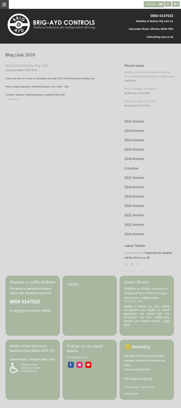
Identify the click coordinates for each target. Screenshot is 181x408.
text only (150, 4)
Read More (74, 284)
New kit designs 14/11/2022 (141, 101)
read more (13, 99)
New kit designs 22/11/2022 (141, 88)
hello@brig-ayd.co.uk (160, 36)
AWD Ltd (147, 378)
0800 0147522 (161, 16)
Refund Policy (131, 394)
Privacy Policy (131, 387)
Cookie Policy (147, 387)
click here (19, 310)
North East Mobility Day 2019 (27, 65)
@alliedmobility (134, 252)
